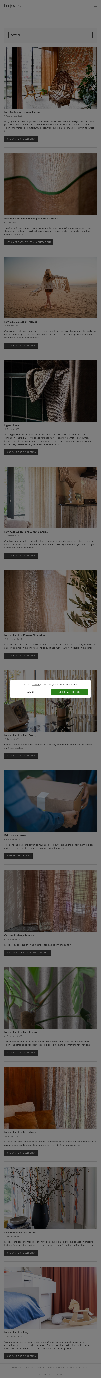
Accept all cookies (70, 692)
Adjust (31, 692)
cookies (36, 684)
